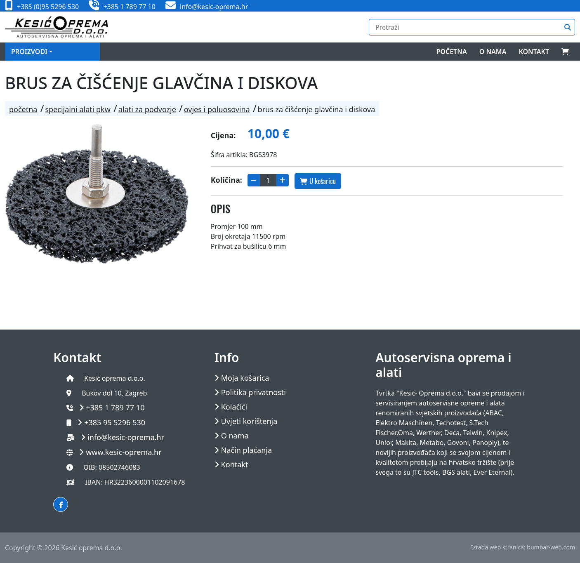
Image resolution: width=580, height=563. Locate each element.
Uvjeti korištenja (249, 421)
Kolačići (234, 407)
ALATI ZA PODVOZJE (147, 109)
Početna (451, 51)
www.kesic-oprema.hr (124, 452)
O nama (493, 51)
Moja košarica (245, 378)
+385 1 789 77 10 (115, 407)
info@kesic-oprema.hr (125, 437)
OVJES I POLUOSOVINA (217, 109)
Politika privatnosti (253, 392)
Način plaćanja (246, 450)
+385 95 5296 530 (114, 422)
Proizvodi (29, 51)
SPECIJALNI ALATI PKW (77, 109)
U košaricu (318, 181)
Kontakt (534, 51)
